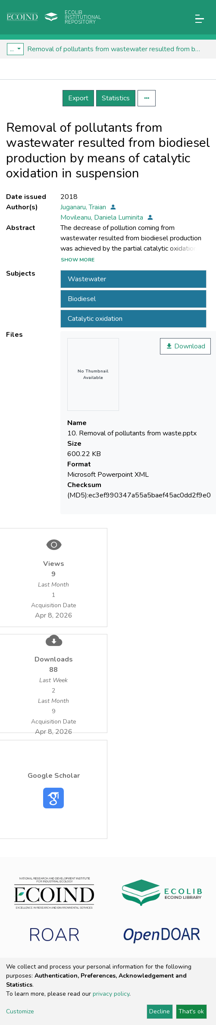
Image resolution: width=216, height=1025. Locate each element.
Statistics (116, 98)
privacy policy (111, 994)
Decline (159, 1011)
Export (78, 98)
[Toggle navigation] (200, 18)
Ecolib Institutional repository (83, 17)
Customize (20, 1011)
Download (185, 346)
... (13, 49)
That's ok (191, 1011)
